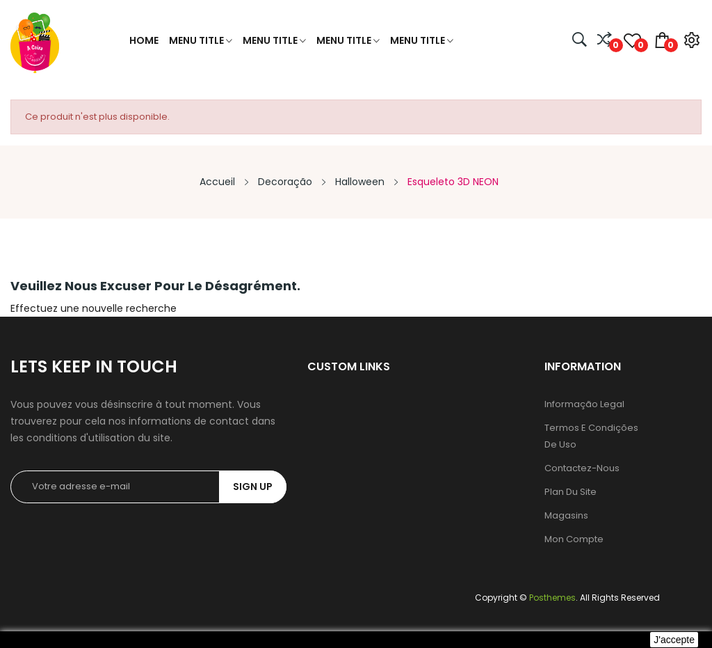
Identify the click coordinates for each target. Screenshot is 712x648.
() (632, 40)
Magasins (566, 515)
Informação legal (584, 404)
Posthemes (552, 597)
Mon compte (574, 539)
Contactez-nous (582, 468)
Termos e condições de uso (591, 436)
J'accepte (674, 639)
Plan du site (570, 491)
